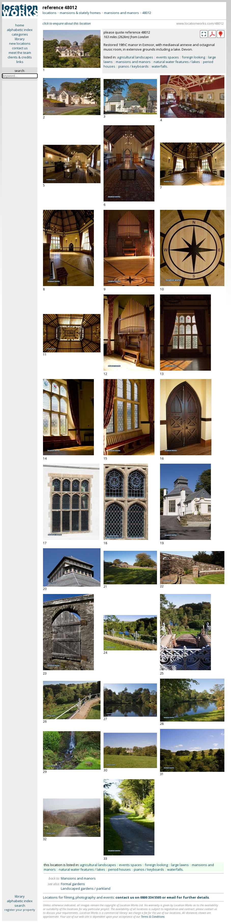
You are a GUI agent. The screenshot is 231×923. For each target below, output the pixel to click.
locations (49, 12)
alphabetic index (20, 29)
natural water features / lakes (177, 61)
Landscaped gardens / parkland (85, 888)
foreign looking (193, 57)
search (20, 905)
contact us (20, 48)
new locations (20, 43)
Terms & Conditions (153, 916)
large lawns (180, 865)
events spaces (167, 57)
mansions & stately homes (80, 12)
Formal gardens (73, 884)
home (19, 25)
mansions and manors (121, 12)
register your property (19, 910)
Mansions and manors (78, 878)
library (20, 39)
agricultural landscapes (135, 57)
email (171, 897)
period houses (119, 869)
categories (20, 34)
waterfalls (159, 66)
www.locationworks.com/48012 (200, 23)
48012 (146, 12)
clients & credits (20, 57)
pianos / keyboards (133, 66)
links (19, 61)
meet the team (20, 52)
